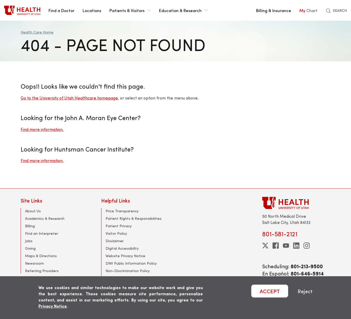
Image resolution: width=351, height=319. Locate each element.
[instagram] (307, 245)
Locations (92, 10)
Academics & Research (45, 218)
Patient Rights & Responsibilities (134, 218)
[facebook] (276, 245)
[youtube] (286, 245)
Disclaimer (115, 240)
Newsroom (34, 263)
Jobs (29, 240)
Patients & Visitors (130, 10)
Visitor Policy (116, 233)
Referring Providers (42, 270)
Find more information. (42, 129)
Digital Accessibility (122, 248)
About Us (33, 210)
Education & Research (183, 10)
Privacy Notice (52, 306)
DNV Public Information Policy (131, 263)
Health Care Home (37, 32)
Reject (305, 291)
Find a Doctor (61, 10)
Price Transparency (122, 210)
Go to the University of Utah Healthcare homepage (69, 97)
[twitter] (265, 245)
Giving (30, 248)
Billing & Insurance (273, 10)
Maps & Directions (41, 255)
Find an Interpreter (41, 233)
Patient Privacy (119, 225)
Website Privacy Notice (125, 255)
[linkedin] (296, 245)
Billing (30, 225)
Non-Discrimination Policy (128, 270)
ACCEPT (270, 291)
